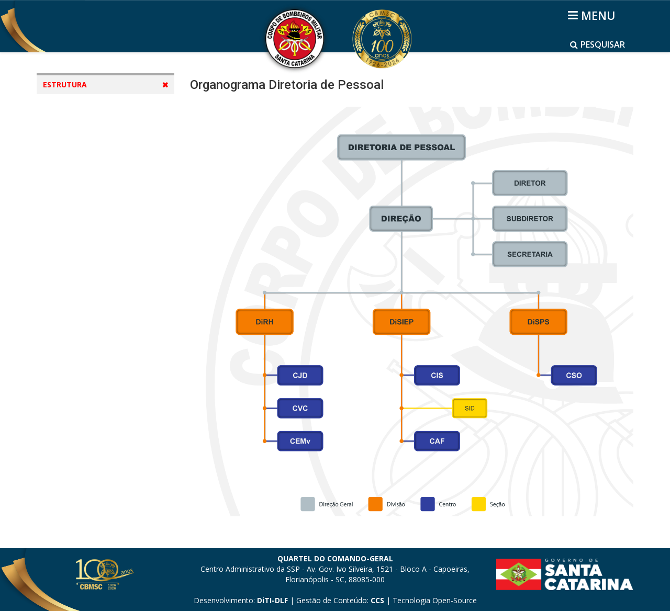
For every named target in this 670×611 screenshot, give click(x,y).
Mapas (65, 228)
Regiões (67, 268)
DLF (71, 188)
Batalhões (72, 287)
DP (69, 168)
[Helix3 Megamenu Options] (593, 15)
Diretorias (71, 248)
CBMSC (77, 128)
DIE (70, 148)
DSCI (72, 208)
